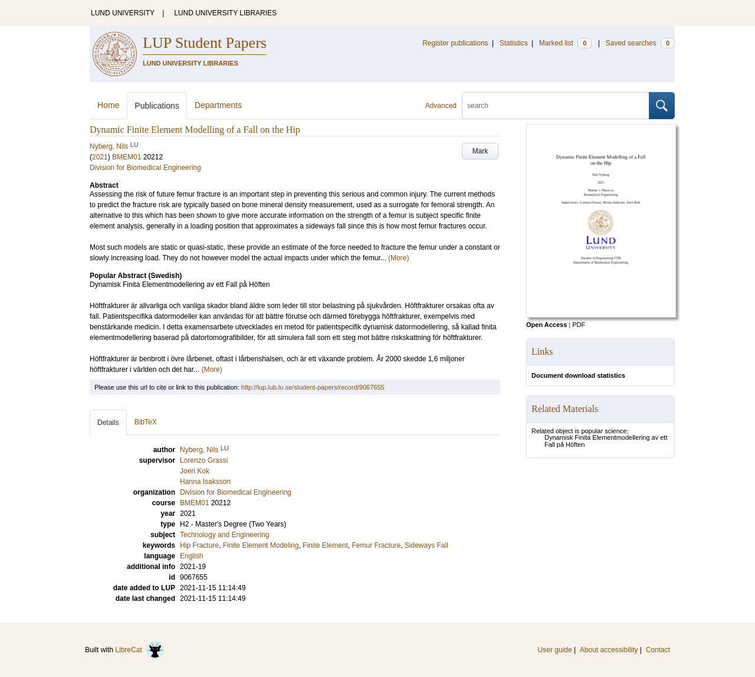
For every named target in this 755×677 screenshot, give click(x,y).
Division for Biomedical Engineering (145, 167)
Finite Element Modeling (261, 545)
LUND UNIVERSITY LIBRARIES (225, 13)
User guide (555, 650)
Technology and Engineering (224, 535)
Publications (156, 105)
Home (108, 105)
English (191, 556)
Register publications (455, 43)
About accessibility (609, 650)
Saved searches (640, 43)
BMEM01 (126, 157)
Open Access (546, 324)
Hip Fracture (199, 545)
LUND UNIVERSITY (123, 13)
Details (108, 422)
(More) (398, 258)
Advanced (441, 106)
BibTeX (145, 422)
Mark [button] (480, 151)
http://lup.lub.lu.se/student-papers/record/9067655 (313, 387)
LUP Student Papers (205, 42)
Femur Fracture (376, 545)
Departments (218, 105)
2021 (100, 157)
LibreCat (140, 649)
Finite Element (325, 545)
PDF (578, 324)
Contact (658, 650)
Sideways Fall (426, 545)
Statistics (514, 43)
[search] (555, 105)
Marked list (565, 43)
